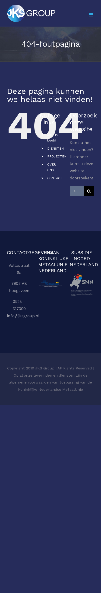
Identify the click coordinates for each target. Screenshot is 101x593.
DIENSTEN (55, 148)
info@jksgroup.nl (23, 315)
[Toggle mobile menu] (91, 14)
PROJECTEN (56, 156)
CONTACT (55, 178)
